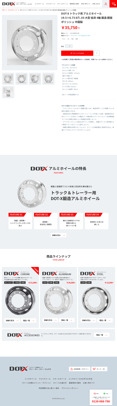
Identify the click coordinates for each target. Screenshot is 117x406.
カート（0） (99, 369)
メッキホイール (31, 379)
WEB (96, 394)
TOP (3, 10)
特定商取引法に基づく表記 (49, 388)
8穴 (89, 35)
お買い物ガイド (89, 383)
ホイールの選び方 (60, 383)
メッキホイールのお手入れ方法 (80, 379)
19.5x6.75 (84, 35)
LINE (105, 394)
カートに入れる (77, 53)
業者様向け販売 (75, 383)
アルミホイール (12, 10)
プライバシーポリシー (69, 388)
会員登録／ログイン (79, 369)
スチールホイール (59, 379)
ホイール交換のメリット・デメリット (36, 383)
